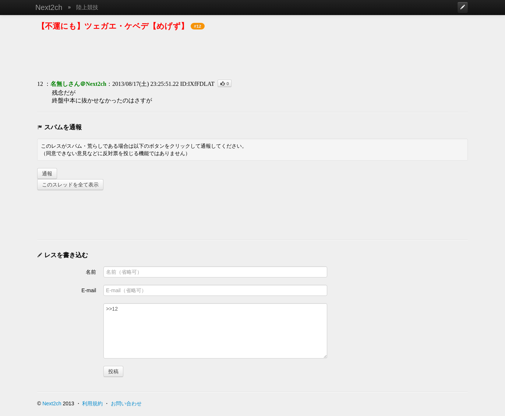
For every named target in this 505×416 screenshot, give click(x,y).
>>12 (215, 331)
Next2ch (48, 7)
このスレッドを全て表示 (70, 185)
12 (40, 84)
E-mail (88, 290)
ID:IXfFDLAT (197, 84)
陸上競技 (87, 7)
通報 (47, 173)
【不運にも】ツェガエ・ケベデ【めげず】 (112, 26)
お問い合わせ (126, 403)
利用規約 (92, 403)
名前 (91, 272)
